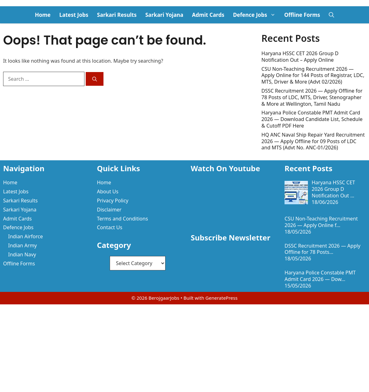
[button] (331, 14)
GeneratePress (221, 298)
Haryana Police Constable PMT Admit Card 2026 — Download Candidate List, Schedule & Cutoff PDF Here (312, 119)
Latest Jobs (73, 14)
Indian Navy (22, 254)
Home (42, 14)
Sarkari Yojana (164, 14)
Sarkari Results (117, 14)
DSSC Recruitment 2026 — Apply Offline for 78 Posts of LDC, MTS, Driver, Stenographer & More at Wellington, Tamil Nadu (311, 97)
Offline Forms (302, 14)
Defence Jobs (256, 14)
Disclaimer (109, 209)
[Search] (94, 79)
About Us (107, 191)
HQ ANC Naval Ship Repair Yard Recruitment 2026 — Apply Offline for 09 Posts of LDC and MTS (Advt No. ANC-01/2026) (313, 141)
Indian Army (22, 245)
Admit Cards (208, 14)
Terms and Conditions (122, 218)
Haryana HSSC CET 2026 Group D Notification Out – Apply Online (299, 56)
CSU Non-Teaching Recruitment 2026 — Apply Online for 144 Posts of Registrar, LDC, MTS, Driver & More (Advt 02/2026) (312, 75)
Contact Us (109, 227)
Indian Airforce (25, 236)
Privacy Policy (112, 200)
